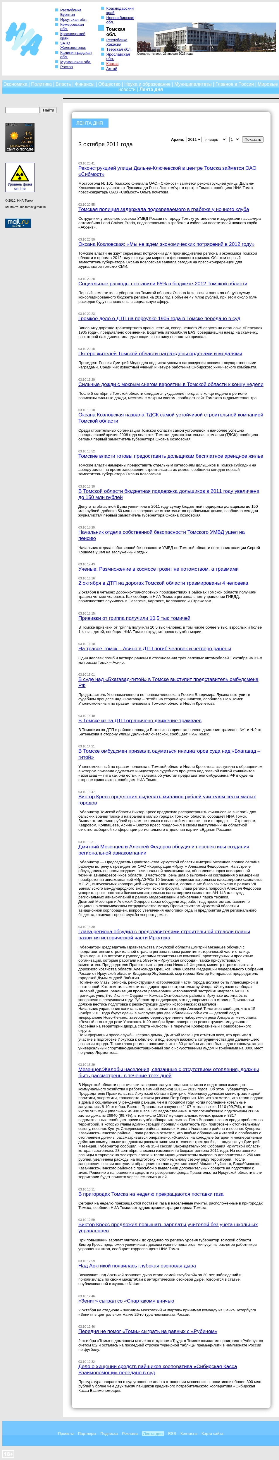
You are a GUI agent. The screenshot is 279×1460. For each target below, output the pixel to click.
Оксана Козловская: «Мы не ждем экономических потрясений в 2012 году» (166, 244)
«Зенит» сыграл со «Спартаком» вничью (126, 1301)
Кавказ (112, 63)
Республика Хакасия (116, 42)
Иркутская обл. (73, 19)
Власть (63, 84)
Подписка (109, 1433)
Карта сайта (212, 1433)
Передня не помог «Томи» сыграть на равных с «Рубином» (147, 1331)
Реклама (129, 1433)
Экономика (15, 84)
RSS (172, 1433)
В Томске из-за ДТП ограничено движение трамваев (140, 720)
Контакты (188, 1433)
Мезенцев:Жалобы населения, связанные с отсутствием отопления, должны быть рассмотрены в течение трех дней (168, 1072)
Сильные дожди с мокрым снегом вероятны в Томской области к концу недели (171, 384)
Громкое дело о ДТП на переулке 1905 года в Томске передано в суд (159, 318)
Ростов (66, 67)
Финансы (84, 84)
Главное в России (235, 84)
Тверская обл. (118, 49)
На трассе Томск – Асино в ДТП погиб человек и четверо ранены (154, 648)
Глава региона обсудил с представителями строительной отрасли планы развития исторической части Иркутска (164, 935)
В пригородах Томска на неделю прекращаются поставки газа (151, 1194)
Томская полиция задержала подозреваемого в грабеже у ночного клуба (163, 209)
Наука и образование (147, 84)
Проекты (65, 1433)
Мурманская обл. (75, 62)
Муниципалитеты (193, 84)
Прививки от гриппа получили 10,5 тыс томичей (134, 618)
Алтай (111, 68)
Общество (109, 84)
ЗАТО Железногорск (73, 45)
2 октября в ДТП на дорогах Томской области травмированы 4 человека (163, 583)
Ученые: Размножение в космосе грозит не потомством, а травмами (158, 569)
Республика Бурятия (70, 12)
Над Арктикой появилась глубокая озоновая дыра (137, 1266)
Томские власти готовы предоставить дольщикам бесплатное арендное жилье (170, 456)
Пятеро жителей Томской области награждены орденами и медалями (160, 353)
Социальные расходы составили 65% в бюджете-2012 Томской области (162, 283)
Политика (41, 84)
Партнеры (87, 1433)
